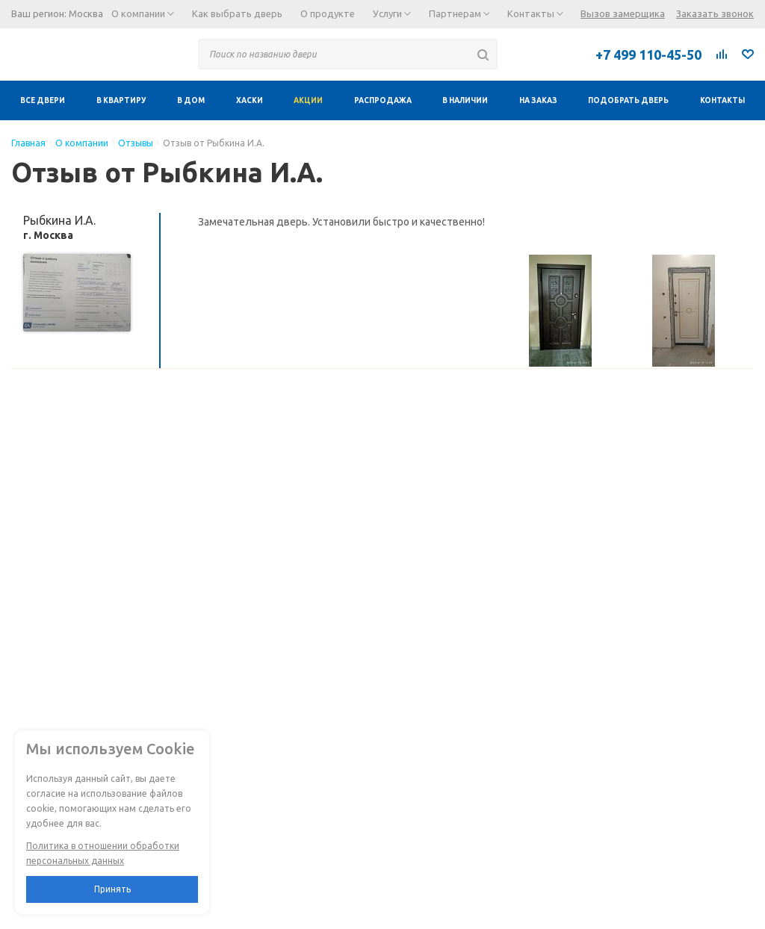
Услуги (392, 13)
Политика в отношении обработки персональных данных (102, 853)
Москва (86, 13)
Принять (112, 889)
